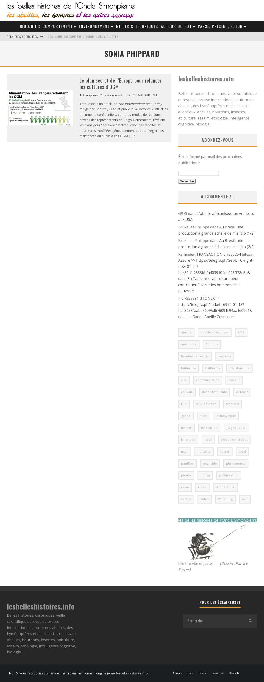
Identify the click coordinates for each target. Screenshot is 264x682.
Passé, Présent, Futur (220, 26)
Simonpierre (89, 95)
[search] (250, 621)
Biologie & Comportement (46, 26)
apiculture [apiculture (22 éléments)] (189, 344)
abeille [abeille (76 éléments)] (186, 332)
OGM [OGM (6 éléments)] (242, 452)
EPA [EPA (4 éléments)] (184, 404)
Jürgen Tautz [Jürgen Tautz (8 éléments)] (236, 428)
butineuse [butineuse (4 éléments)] (188, 368)
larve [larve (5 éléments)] (208, 440)
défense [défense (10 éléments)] (242, 392)
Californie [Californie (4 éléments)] (212, 368)
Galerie (203, 673)
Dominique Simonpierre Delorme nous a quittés (83, 37)
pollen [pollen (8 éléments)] (205, 475)
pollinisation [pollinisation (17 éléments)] (228, 475)
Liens (190, 673)
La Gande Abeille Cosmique (210, 316)
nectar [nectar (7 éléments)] (225, 452)
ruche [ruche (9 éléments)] (202, 487)
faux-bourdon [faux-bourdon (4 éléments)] (206, 404)
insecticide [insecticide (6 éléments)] (209, 428)
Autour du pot (176, 26)
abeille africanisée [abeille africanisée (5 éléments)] (215, 332)
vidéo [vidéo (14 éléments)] (204, 499)
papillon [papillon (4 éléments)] (187, 464)
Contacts (234, 673)
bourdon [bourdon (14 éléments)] (224, 356)
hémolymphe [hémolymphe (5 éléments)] (226, 416)
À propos (177, 673)
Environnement (94, 26)
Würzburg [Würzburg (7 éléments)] (225, 499)
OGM (128, 95)
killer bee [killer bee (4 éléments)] (188, 440)
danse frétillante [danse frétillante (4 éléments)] (214, 392)
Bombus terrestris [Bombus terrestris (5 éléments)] (195, 356)
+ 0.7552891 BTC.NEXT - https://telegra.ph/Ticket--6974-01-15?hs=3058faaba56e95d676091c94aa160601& (215, 304)
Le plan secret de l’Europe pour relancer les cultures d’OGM (121, 84)
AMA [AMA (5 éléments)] (241, 332)
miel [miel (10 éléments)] (184, 452)
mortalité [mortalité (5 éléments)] (204, 452)
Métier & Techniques (137, 26)
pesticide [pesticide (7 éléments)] (210, 464)
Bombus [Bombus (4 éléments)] (212, 344)
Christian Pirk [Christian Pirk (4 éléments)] (239, 368)
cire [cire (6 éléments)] (184, 380)
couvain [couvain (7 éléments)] (187, 392)
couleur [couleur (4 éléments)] (234, 380)
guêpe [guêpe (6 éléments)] (186, 416)
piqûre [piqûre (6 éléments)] (186, 475)
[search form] (213, 621)
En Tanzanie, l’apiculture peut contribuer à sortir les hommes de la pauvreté (209, 284)
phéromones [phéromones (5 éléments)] (235, 464)
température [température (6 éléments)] (225, 487)
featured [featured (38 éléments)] (232, 404)
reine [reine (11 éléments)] (185, 487)
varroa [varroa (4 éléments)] (186, 499)
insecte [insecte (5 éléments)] (186, 428)
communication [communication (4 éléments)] (207, 380)
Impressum (218, 673)
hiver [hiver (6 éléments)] (203, 416)
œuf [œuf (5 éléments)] (245, 499)
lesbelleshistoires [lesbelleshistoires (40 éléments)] (234, 440)
